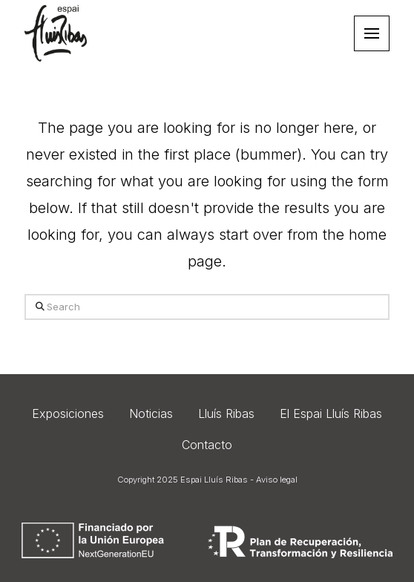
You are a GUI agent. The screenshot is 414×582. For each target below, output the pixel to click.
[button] (372, 33)
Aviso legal (277, 479)
